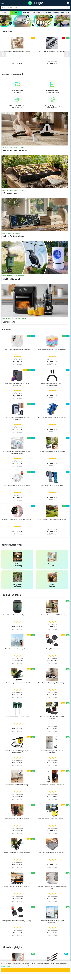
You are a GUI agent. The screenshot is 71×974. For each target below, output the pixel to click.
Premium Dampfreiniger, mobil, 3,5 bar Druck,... (52, 819)
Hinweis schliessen (35, 970)
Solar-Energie (37, 12)
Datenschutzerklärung (7, 966)
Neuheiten (56, 12)
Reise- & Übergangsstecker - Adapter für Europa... (17, 485)
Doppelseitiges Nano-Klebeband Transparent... (17, 349)
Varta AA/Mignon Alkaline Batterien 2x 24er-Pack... (52, 417)
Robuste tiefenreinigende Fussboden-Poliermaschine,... (52, 751)
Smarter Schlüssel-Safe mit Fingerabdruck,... (17, 819)
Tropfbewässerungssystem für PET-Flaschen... (52, 451)
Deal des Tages (16, 12)
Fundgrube (47, 12)
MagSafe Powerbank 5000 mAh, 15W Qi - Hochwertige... (17, 384)
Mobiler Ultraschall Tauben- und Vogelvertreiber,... (17, 615)
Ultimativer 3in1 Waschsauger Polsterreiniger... (52, 683)
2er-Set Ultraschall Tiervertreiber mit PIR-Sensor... (52, 519)
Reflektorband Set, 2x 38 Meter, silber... (52, 485)
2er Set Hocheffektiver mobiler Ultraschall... (52, 853)
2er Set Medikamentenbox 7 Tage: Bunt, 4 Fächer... (52, 349)
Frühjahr (26, 12)
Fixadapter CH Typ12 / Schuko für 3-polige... (52, 649)
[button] (3, 54)
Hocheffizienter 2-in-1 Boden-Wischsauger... (52, 785)
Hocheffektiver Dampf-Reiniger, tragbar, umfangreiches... (17, 751)
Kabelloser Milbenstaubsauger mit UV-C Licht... (17, 51)
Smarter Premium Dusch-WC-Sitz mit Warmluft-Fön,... (52, 887)
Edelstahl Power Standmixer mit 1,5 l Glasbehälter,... (52, 615)
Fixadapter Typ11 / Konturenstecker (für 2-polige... (17, 921)
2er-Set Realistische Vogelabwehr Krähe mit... (17, 853)
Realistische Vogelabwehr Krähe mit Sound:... (17, 683)
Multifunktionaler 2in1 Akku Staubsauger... (17, 785)
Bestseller (65, 12)
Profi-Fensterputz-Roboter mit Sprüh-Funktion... (17, 649)
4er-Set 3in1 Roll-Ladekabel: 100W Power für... (52, 51)
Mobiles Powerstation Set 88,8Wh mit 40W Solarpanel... (52, 717)
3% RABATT (5, 12)
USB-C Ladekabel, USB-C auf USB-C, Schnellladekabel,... (52, 384)
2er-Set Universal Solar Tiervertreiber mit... (17, 717)
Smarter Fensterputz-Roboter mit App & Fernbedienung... (52, 921)
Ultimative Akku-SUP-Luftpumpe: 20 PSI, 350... (17, 887)
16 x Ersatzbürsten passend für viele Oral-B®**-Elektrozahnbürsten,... (17, 452)
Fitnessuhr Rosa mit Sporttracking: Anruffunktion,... (17, 519)
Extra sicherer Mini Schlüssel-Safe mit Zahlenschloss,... (17, 418)
